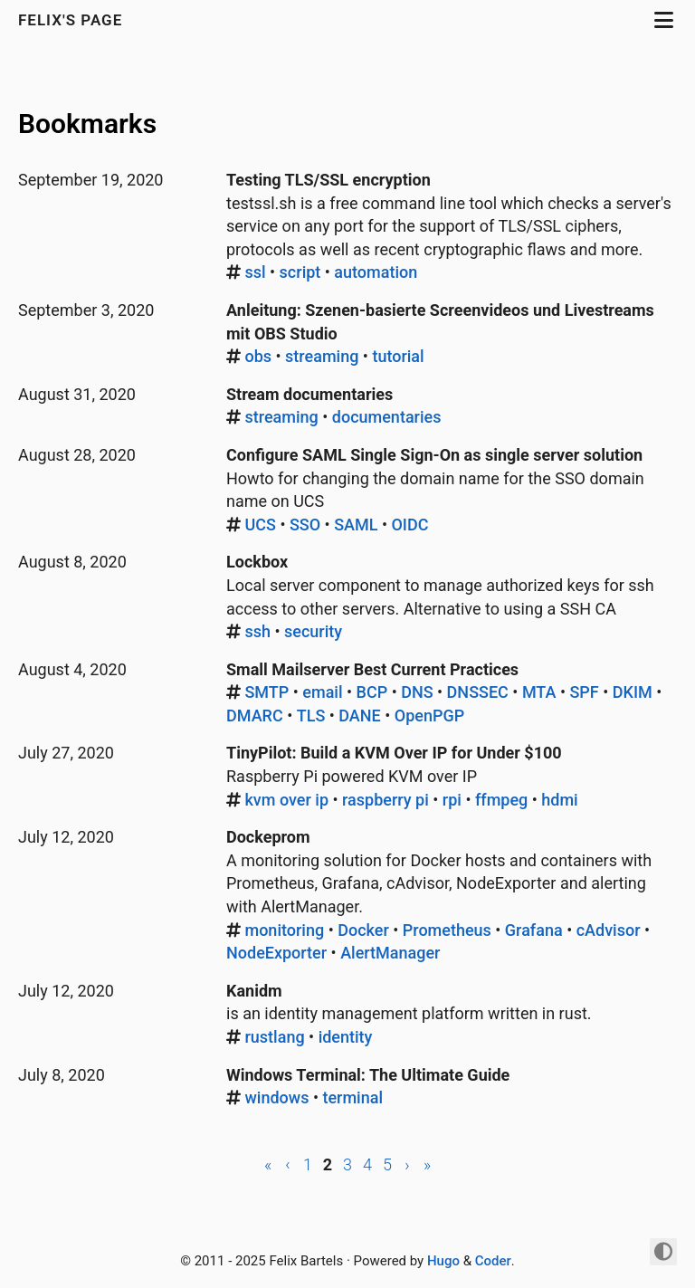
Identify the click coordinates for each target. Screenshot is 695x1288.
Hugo (443, 1261)
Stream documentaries (309, 394)
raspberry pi (385, 799)
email (322, 691)
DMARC (254, 715)
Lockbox (257, 561)
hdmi (559, 799)
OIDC (409, 524)
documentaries (387, 416)
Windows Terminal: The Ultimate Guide (367, 1074)
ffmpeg (501, 799)
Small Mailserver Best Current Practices (372, 669)
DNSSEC (478, 691)
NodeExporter (276, 952)
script (300, 271)
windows (276, 1097)
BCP (372, 691)
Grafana (534, 930)
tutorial (398, 356)
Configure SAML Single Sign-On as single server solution (434, 454)
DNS (417, 691)
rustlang (274, 1036)
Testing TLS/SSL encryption (328, 179)
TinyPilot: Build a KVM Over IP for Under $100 (394, 752)
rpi (452, 799)
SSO (305, 524)
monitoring (284, 930)
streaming (321, 356)
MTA (539, 691)
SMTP (266, 691)
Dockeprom (268, 836)
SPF (583, 691)
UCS (259, 524)
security (313, 631)
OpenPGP (429, 715)
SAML (355, 524)
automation (375, 271)
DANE (359, 715)
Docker (363, 930)
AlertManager (390, 952)
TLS (311, 715)
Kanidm (254, 990)
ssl (254, 271)
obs (257, 356)
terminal (352, 1097)
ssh (257, 631)
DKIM (632, 691)
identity (346, 1036)
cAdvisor (608, 930)
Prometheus (447, 930)
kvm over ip (286, 799)
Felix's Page (73, 20)
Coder (493, 1261)
